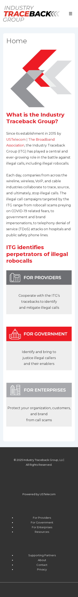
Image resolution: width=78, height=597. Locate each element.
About (42, 560)
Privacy (42, 569)
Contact (41, 564)
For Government (42, 522)
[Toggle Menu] (70, 13)
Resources (42, 531)
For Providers (42, 517)
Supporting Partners (42, 555)
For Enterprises (42, 527)
